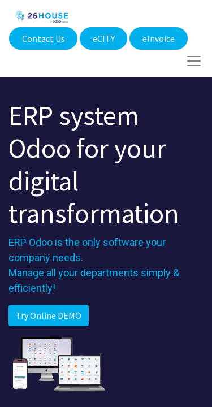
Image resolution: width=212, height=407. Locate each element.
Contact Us (43, 38)
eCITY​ (104, 38)
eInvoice (158, 38)
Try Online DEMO (48, 315)
